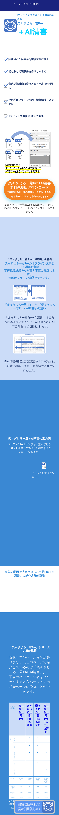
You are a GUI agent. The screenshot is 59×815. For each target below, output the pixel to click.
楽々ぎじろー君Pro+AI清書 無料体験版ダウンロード (29, 189)
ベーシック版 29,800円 (26, 4)
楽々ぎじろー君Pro (21, 712)
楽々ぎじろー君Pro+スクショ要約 (46, 718)
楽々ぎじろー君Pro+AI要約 (37, 715)
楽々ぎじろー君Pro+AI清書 (29, 715)
